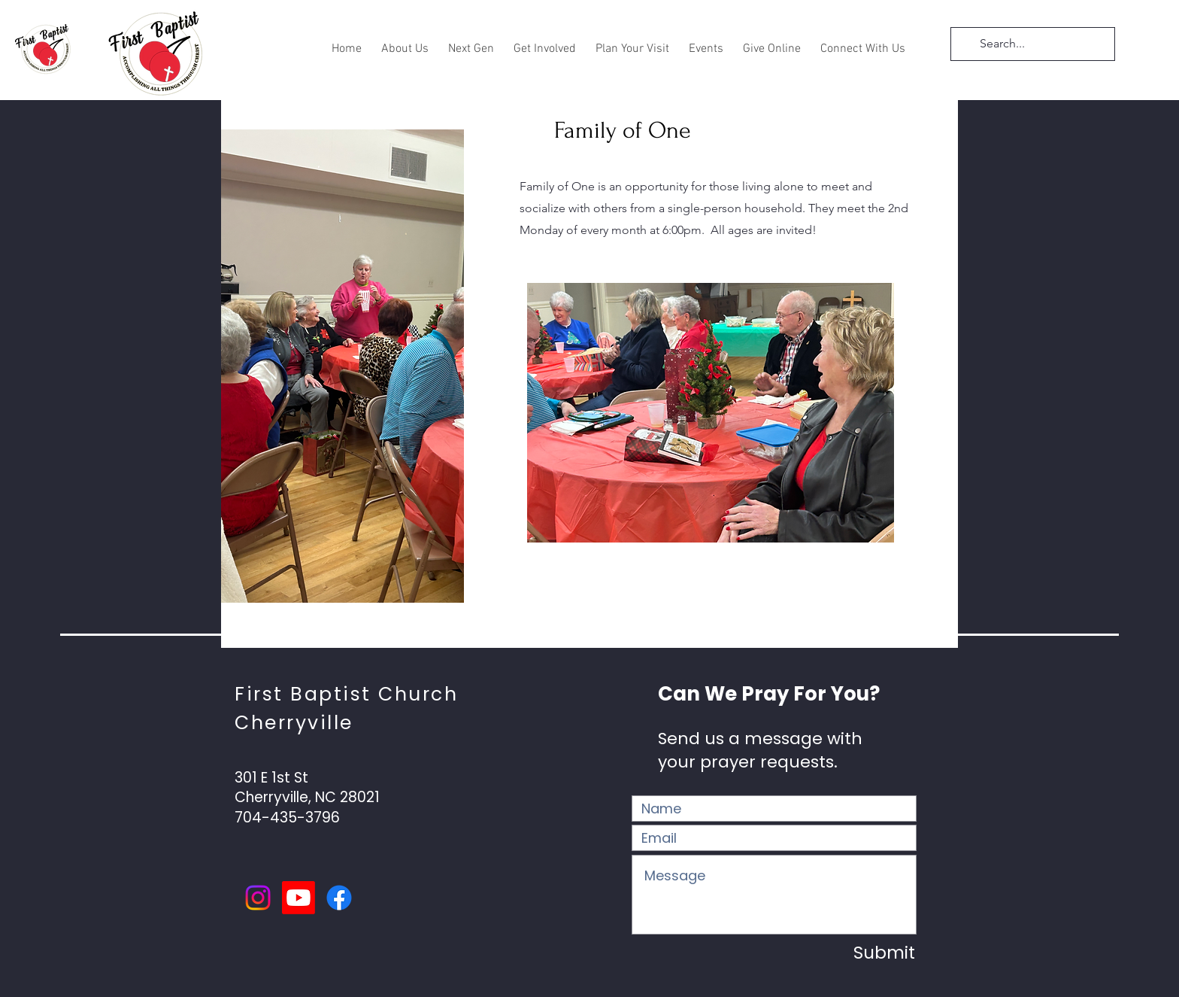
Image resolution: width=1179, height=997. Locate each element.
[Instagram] (257, 897)
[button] (404, 42)
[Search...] (1031, 44)
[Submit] (863, 952)
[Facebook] (339, 897)
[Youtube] (298, 897)
